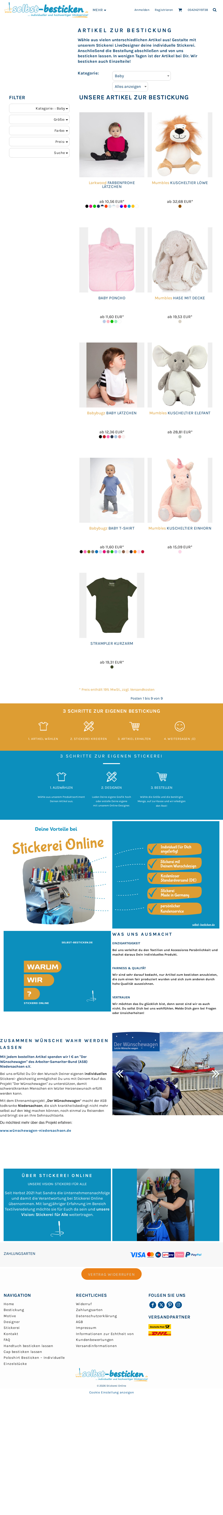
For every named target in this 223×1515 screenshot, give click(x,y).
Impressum (86, 1328)
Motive (10, 1316)
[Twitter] (161, 1305)
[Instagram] (178, 1305)
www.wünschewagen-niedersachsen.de (35, 1130)
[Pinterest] (170, 1305)
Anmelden (141, 10)
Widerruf (84, 1304)
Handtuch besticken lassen (28, 1346)
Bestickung (14, 1310)
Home (9, 1304)
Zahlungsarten (89, 1310)
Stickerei (12, 1328)
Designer (12, 1322)
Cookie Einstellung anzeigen (111, 1392)
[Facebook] (152, 1305)
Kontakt (11, 1334)
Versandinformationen (96, 1346)
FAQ (7, 1340)
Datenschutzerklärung (96, 1316)
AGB (79, 1322)
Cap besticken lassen (23, 1352)
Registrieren (164, 10)
